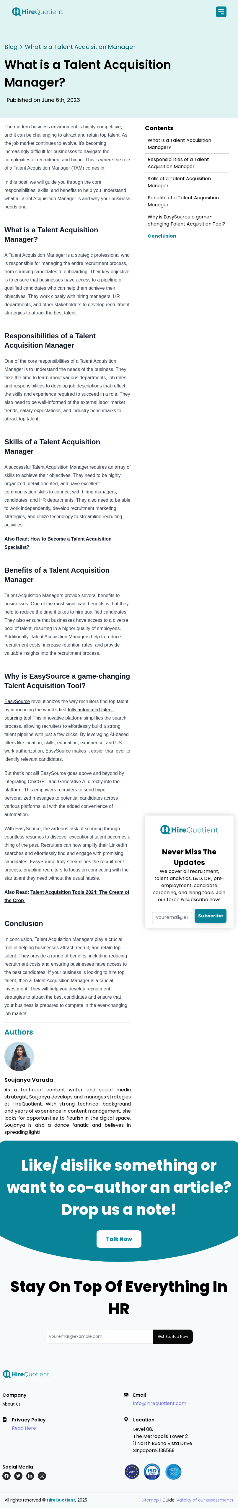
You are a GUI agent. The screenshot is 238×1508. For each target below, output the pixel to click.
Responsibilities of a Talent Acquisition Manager (178, 163)
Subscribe (210, 916)
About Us (11, 1404)
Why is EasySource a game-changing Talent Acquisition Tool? (186, 221)
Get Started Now (173, 1336)
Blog (11, 47)
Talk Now (119, 1239)
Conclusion (162, 236)
